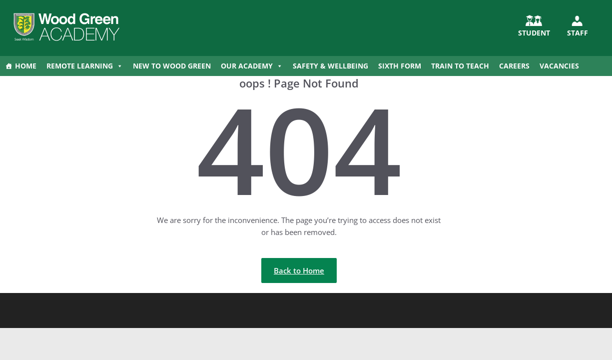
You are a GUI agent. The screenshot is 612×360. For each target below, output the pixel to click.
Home (25, 65)
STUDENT (534, 33)
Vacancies (559, 65)
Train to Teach (460, 65)
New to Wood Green (172, 65)
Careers (514, 65)
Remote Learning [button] (84, 66)
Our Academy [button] (252, 66)
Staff (577, 33)
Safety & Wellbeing (330, 65)
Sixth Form (399, 65)
